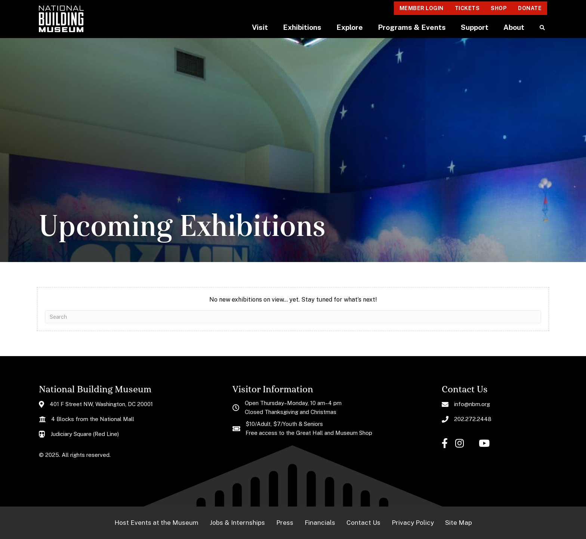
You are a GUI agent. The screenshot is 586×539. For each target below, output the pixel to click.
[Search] (293, 316)
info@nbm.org (472, 404)
